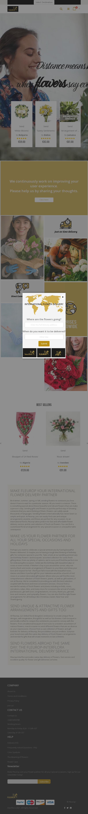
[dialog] (44, 407)
